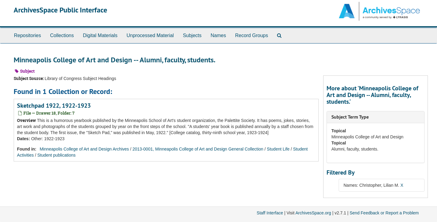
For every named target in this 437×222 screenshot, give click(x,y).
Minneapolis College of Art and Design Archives (84, 149)
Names (218, 35)
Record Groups (251, 35)
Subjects (192, 35)
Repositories (27, 35)
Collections (62, 35)
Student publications (56, 155)
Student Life (278, 149)
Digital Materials (100, 35)
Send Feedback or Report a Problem (384, 212)
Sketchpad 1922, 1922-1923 (54, 105)
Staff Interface (270, 212)
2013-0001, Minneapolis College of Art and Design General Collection (198, 149)
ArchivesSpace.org (313, 212)
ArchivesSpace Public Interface (60, 10)
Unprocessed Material (150, 35)
